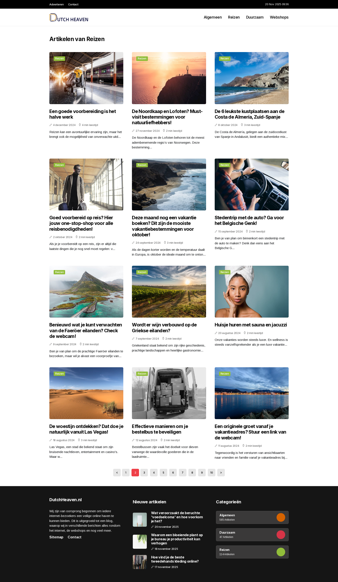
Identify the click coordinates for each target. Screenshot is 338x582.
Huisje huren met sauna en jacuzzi (251, 325)
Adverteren (56, 4)
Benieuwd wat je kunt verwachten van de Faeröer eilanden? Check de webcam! (85, 330)
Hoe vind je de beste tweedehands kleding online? (175, 559)
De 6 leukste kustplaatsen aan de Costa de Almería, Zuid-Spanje (250, 114)
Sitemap (56, 537)
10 (211, 472)
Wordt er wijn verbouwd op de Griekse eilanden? (164, 327)
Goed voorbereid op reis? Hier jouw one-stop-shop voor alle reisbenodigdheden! (81, 223)
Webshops (279, 17)
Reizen (233, 17)
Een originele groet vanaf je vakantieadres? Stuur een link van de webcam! (250, 431)
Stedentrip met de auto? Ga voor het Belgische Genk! (249, 220)
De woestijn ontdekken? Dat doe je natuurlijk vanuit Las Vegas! (86, 429)
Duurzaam (255, 17)
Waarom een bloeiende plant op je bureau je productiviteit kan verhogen (177, 539)
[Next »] (221, 472)
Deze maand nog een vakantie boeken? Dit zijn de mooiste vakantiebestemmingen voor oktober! (164, 226)
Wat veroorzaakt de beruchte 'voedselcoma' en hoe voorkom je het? (177, 517)
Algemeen (213, 17)
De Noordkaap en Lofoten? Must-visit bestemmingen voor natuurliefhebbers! (167, 117)
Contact (73, 4)
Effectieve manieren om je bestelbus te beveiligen (160, 429)
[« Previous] (117, 472)
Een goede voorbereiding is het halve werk (82, 114)
